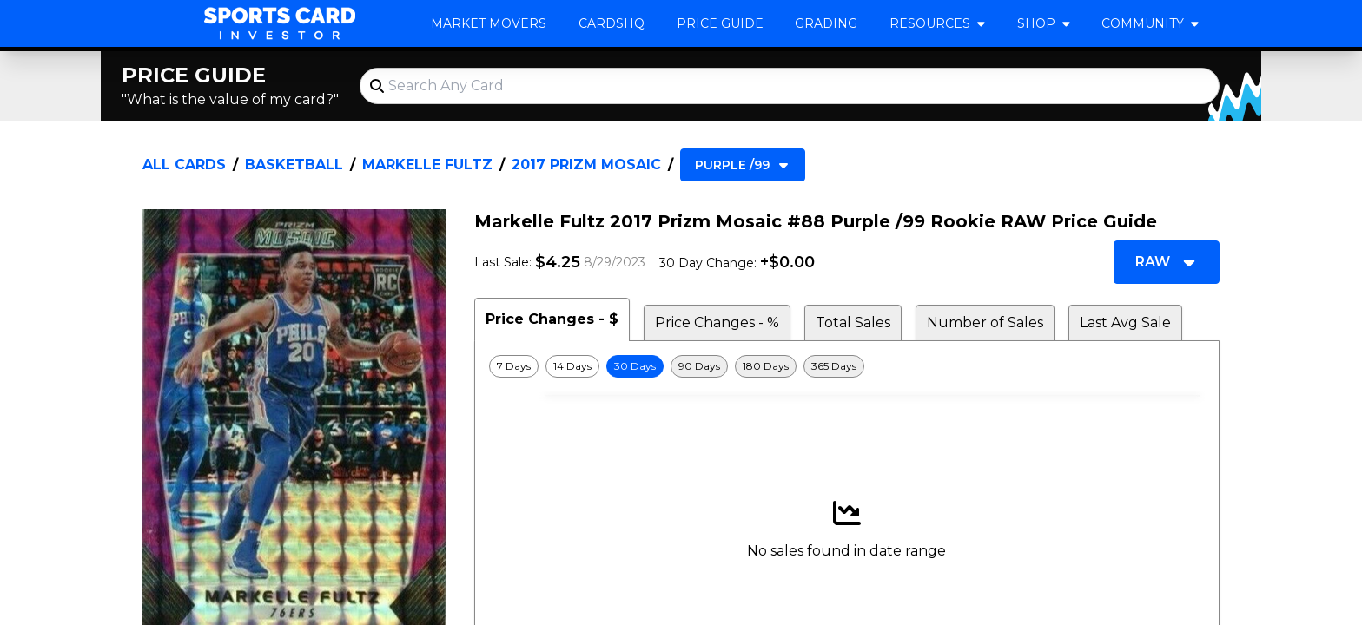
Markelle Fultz (427, 164)
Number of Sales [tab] (985, 322)
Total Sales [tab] (853, 322)
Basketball (294, 164)
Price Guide (720, 23)
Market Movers (488, 23)
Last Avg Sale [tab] (1125, 322)
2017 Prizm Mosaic (586, 164)
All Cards (184, 164)
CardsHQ (612, 23)
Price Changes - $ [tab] (552, 319)
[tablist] (847, 319)
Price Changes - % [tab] (717, 322)
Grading (826, 23)
